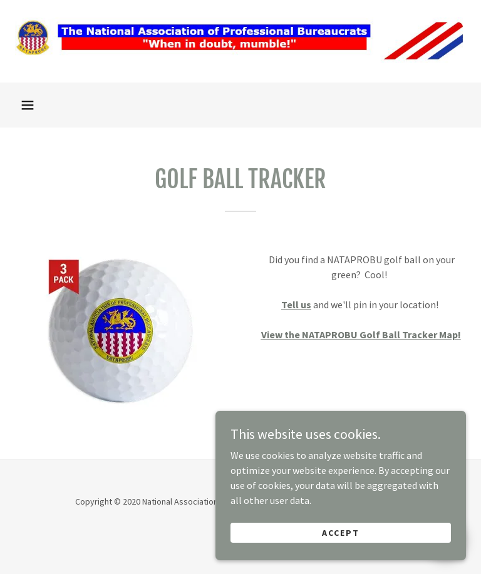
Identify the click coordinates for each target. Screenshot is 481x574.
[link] (240, 61)
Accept (340, 562)
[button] (27, 105)
